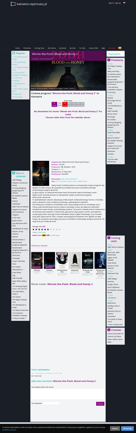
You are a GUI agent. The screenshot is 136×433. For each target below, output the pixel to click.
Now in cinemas (21, 175)
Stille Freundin (112, 111)
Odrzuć (115, 428)
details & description (56, 89)
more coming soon (116, 324)
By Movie (62, 48)
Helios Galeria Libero (115, 339)
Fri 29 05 (54, 104)
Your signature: (37, 403)
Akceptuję (127, 428)
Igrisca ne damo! (113, 138)
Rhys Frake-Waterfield (46, 59)
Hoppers (15, 215)
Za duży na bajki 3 (18, 318)
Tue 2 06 (73, 104)
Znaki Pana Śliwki (113, 132)
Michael (16, 81)
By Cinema (52, 48)
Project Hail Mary (18, 261)
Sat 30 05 (60, 104)
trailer (66, 89)
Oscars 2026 (93, 48)
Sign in (111, 3)
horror (61, 169)
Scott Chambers (61, 181)
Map (103, 48)
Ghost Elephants (113, 287)
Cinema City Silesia (114, 336)
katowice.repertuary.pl (32, 4)
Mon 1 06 (69, 104)
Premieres (27, 48)
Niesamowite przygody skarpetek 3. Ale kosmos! (115, 81)
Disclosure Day (112, 273)
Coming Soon (39, 48)
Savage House (112, 284)
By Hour (73, 48)
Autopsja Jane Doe (62, 271)
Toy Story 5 (111, 298)
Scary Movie (111, 263)
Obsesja (37, 270)
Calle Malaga (112, 279)
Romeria (110, 154)
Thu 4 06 (82, 104)
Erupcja (110, 98)
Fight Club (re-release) (115, 247)
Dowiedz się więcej (9, 430)
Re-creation (111, 119)
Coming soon (115, 239)
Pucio (14, 264)
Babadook (74, 270)
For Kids (82, 48)
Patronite (111, 48)
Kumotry (110, 281)
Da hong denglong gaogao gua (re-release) (114, 124)
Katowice (114, 54)
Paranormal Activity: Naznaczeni (100, 272)
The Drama (16, 297)
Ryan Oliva (72, 181)
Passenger (111, 117)
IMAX (109, 342)
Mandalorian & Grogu (20, 229)
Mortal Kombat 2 (18, 240)
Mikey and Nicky (113, 71)
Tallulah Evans (82, 181)
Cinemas (116, 329)
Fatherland (111, 316)
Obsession (111, 151)
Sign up (118, 3)
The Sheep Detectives (20, 310)
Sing (13, 275)
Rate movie (42, 232)
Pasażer (49, 270)
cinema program (42, 89)
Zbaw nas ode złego (87, 271)
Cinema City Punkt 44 (115, 334)
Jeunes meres (112, 114)
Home (17, 48)
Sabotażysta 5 (17, 270)
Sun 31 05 (65, 104)
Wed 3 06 (78, 104)
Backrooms (111, 303)
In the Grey (111, 92)
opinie (72, 89)
